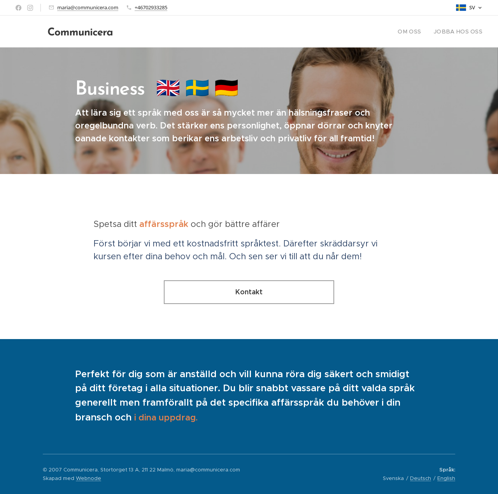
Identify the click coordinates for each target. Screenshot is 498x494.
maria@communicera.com (87, 7)
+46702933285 (151, 7)
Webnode (88, 478)
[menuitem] (417, 31)
